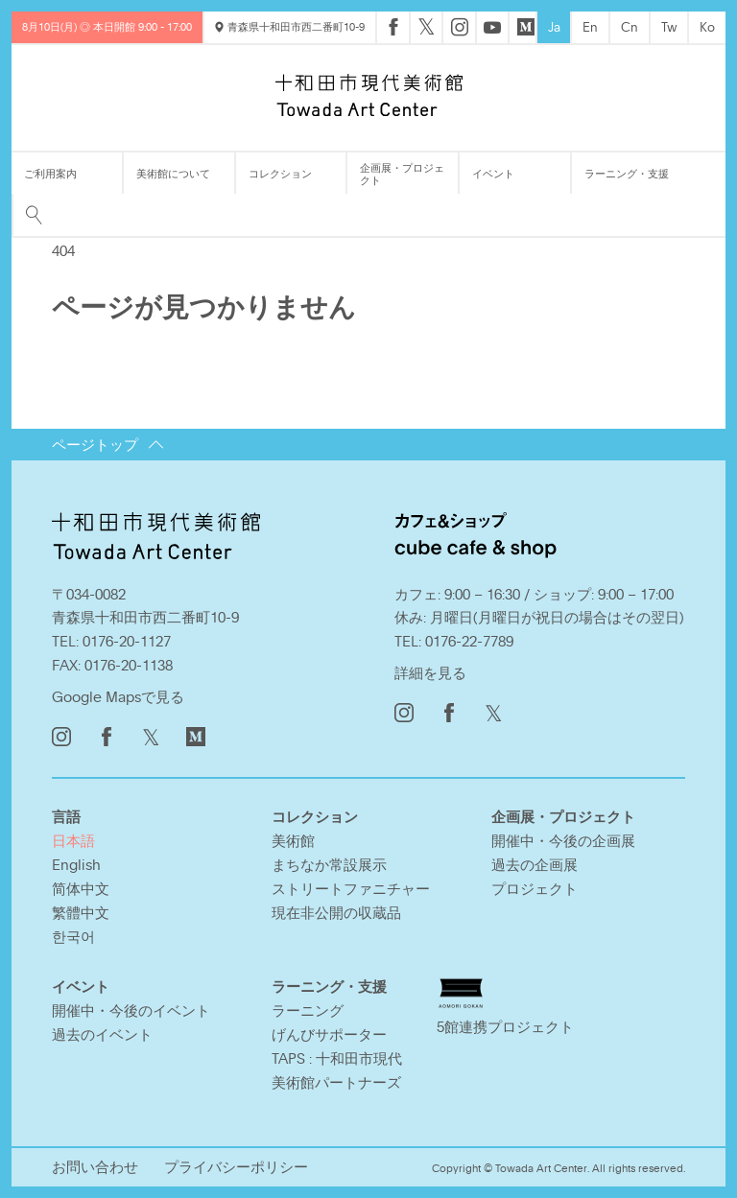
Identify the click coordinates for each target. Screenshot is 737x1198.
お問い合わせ (95, 1166)
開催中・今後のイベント (131, 1010)
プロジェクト (534, 888)
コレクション (280, 173)
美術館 (293, 840)
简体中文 (80, 888)
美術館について (173, 173)
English (76, 864)
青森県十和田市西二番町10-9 (289, 26)
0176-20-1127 (127, 640)
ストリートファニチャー (351, 888)
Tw (669, 26)
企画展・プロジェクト (402, 173)
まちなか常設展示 (329, 864)
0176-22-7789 (469, 640)
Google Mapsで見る (118, 696)
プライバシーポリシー (236, 1166)
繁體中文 (80, 912)
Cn (629, 26)
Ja (554, 26)
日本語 (73, 840)
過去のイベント (102, 1034)
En (590, 26)
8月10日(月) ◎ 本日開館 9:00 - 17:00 (107, 26)
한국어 (73, 936)
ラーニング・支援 (626, 173)
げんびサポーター (329, 1034)
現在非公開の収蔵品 (336, 912)
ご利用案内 (50, 173)
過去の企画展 (534, 864)
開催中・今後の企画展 (563, 840)
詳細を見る (430, 672)
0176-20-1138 (128, 664)
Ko (707, 26)
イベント (493, 173)
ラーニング (308, 1010)
